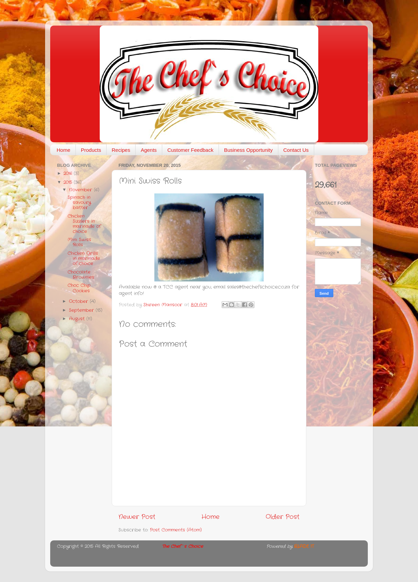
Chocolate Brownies (81, 274)
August (77, 319)
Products (91, 150)
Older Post (282, 517)
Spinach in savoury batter (79, 202)
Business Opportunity (248, 150)
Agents (149, 150)
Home (63, 150)
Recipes (121, 150)
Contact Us (296, 150)
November (81, 190)
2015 (69, 182)
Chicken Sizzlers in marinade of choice (84, 224)
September (82, 310)
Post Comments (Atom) (176, 530)
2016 (69, 174)
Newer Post (137, 517)
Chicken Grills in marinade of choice (84, 258)
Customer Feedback (190, 150)
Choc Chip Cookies (79, 288)
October (79, 302)
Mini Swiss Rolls (79, 242)
